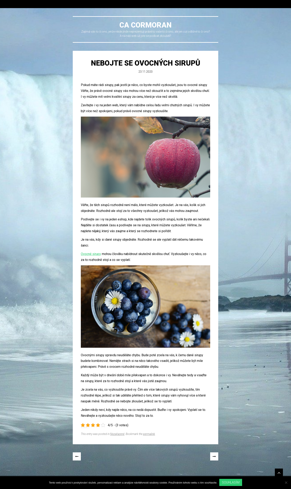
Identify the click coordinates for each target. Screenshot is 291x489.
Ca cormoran (145, 25)
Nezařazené (117, 434)
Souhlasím (230, 482)
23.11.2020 (145, 71)
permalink (149, 434)
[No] (286, 482)
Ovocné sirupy (91, 254)
